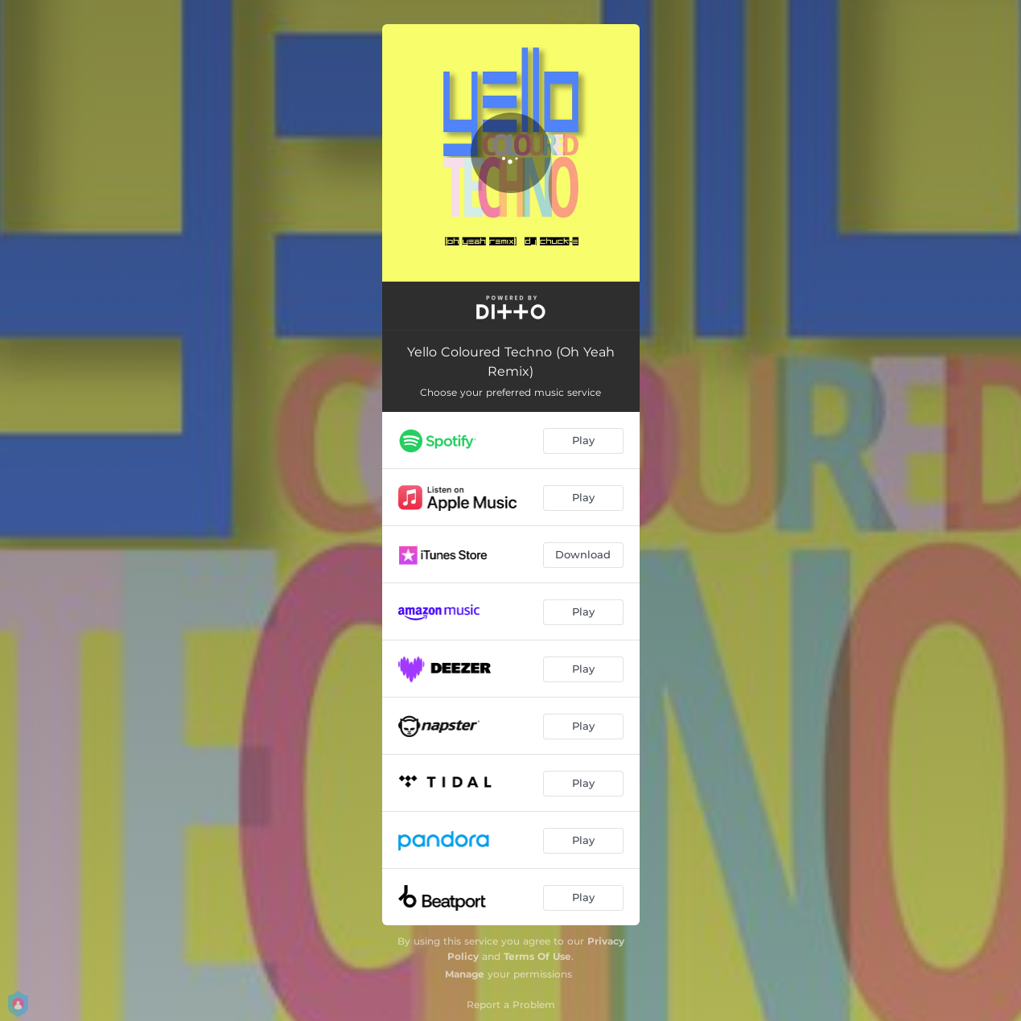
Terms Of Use (537, 956)
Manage (464, 974)
